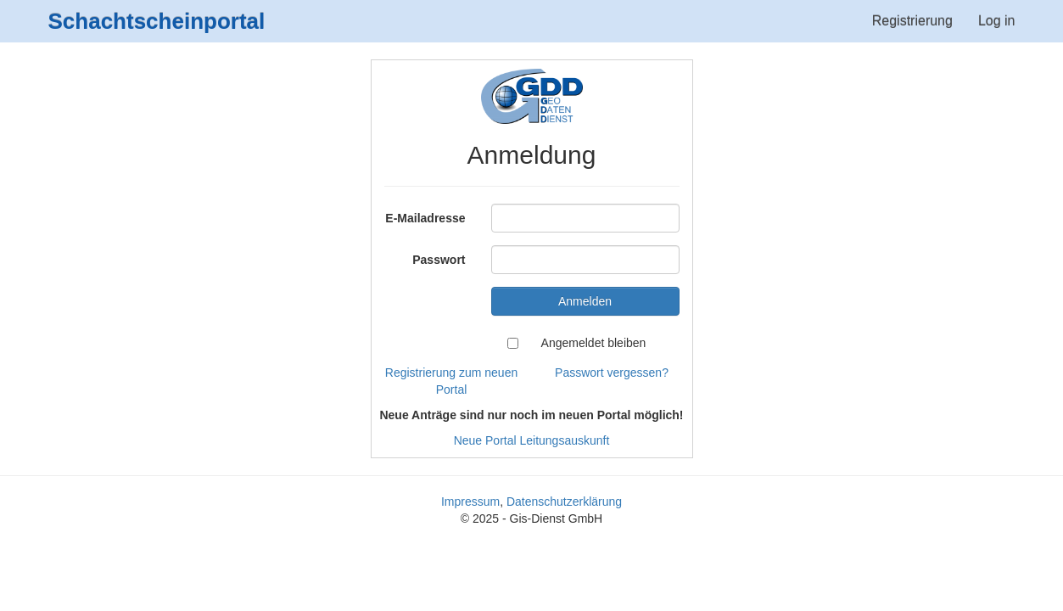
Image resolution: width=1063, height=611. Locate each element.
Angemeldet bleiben (593, 343)
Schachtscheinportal (157, 21)
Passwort (438, 259)
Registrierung (912, 21)
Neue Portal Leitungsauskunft (532, 440)
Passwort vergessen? (612, 372)
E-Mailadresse (425, 218)
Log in (996, 21)
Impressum (470, 501)
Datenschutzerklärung (564, 501)
